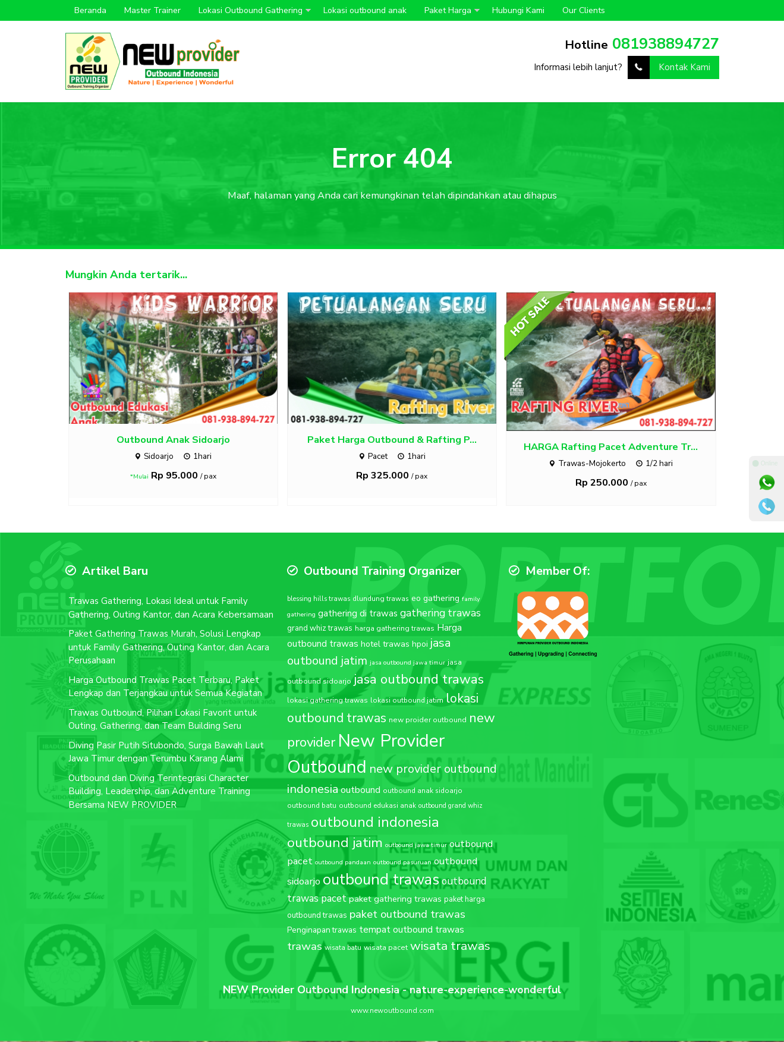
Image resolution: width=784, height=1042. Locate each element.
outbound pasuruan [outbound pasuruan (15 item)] (402, 863)
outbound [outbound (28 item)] (360, 791)
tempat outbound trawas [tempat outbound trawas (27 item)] (411, 931)
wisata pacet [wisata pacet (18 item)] (386, 948)
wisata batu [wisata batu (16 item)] (343, 949)
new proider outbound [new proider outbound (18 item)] (428, 721)
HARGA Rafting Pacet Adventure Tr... (611, 448)
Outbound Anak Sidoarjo (173, 441)
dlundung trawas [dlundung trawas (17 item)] (380, 600)
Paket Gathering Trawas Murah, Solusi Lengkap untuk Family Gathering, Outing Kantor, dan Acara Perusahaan (168, 648)
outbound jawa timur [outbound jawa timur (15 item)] (416, 846)
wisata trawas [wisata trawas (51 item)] (450, 947)
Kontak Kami (669, 67)
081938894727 (665, 43)
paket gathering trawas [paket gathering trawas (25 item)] (395, 900)
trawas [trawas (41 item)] (304, 947)
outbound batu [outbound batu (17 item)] (311, 807)
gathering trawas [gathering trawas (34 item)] (440, 614)
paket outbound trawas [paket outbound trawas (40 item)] (407, 916)
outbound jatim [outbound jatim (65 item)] (335, 844)
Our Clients (583, 10)
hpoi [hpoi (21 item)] (420, 645)
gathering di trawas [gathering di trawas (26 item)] (358, 615)
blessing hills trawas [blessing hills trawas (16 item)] (318, 600)
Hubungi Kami (518, 10)
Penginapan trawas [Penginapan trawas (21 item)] (322, 931)
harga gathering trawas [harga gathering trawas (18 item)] (394, 629)
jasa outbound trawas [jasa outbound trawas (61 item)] (419, 681)
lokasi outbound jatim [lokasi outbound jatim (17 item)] (406, 701)
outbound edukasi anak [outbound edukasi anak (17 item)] (377, 807)
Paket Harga (447, 10)
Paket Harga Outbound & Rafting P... (392, 441)
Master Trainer (152, 10)
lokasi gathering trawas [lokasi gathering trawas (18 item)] (327, 701)
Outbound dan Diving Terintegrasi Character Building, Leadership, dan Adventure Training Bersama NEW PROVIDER (159, 792)
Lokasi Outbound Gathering (251, 10)
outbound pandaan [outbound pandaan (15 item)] (343, 863)
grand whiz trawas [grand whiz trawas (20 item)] (319, 629)
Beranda (90, 10)
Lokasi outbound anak (365, 10)
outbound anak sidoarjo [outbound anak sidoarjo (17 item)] (422, 792)
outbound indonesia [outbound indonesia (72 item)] (375, 823)
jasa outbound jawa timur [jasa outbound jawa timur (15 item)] (407, 663)
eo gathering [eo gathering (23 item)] (435, 600)
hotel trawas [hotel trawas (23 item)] (385, 645)
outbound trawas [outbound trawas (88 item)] (381, 880)
